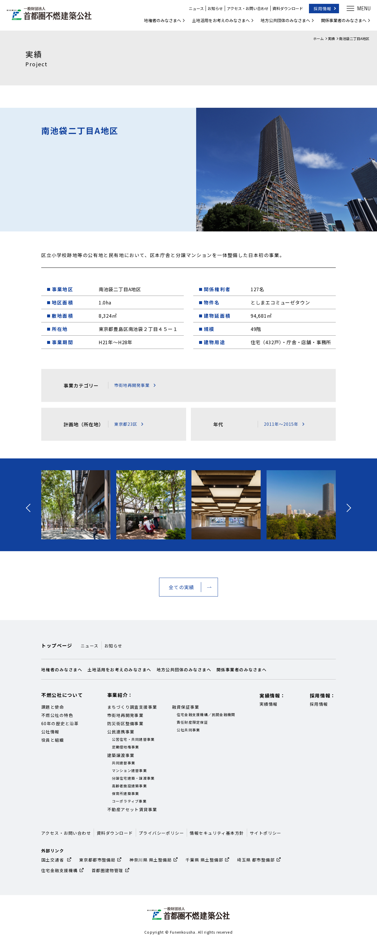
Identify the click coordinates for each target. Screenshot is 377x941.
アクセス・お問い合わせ (246, 10)
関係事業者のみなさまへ (341, 22)
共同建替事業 (123, 762)
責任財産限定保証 (192, 722)
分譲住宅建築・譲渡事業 (133, 778)
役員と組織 (52, 740)
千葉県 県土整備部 (204, 860)
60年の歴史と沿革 (60, 723)
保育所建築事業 (125, 793)
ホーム (318, 38)
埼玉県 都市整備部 (256, 860)
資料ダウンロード (285, 10)
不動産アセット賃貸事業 (132, 809)
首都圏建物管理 (107, 870)
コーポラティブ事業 (129, 801)
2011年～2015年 (281, 424)
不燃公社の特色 (57, 715)
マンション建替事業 (129, 770)
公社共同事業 (188, 729)
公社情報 (50, 732)
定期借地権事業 (125, 746)
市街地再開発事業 (132, 385)
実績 (331, 38)
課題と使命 (52, 707)
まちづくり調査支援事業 (132, 707)
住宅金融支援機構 (59, 870)
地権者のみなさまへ (160, 22)
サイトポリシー (266, 833)
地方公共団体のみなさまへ (283, 22)
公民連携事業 (121, 732)
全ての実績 (181, 587)
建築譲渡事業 (121, 755)
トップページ (56, 645)
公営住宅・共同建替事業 (133, 739)
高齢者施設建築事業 (129, 785)
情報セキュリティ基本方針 (217, 833)
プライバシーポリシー (161, 833)
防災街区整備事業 (125, 723)
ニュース (194, 10)
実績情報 (268, 704)
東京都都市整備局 (97, 860)
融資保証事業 (185, 707)
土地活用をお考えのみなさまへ (219, 22)
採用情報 (320, 10)
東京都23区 (125, 424)
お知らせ (213, 10)
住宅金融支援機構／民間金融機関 (206, 714)
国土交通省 (53, 860)
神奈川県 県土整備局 (150, 860)
